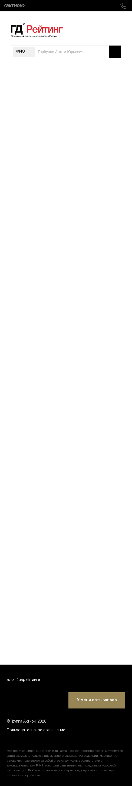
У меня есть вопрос (97, 700)
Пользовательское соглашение (36, 730)
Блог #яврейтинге (23, 680)
